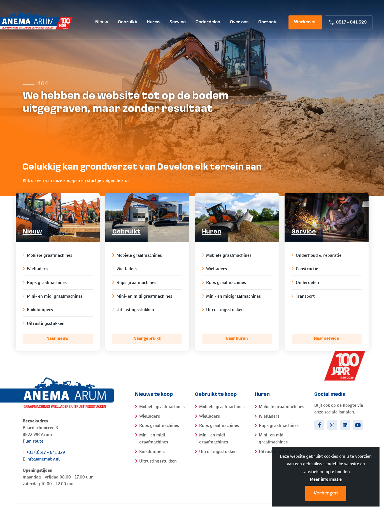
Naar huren (237, 339)
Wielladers (35, 269)
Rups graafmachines (45, 282)
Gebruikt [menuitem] (127, 22)
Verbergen (326, 493)
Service (304, 232)
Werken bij (305, 22)
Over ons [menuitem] (239, 22)
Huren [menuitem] (153, 22)
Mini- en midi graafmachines (53, 296)
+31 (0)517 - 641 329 (45, 452)
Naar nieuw (57, 339)
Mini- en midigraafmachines (231, 296)
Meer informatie (326, 479)
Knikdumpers (38, 310)
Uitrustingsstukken (43, 323)
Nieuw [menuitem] (101, 22)
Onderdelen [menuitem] (208, 22)
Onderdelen (305, 282)
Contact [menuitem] (267, 22)
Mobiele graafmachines (47, 255)
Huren (211, 232)
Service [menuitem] (177, 22)
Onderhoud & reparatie (316, 255)
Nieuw (32, 232)
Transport (303, 296)
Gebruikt (126, 232)
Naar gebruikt (147, 339)
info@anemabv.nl (43, 459)
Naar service (326, 339)
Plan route (33, 441)
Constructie (305, 269)
